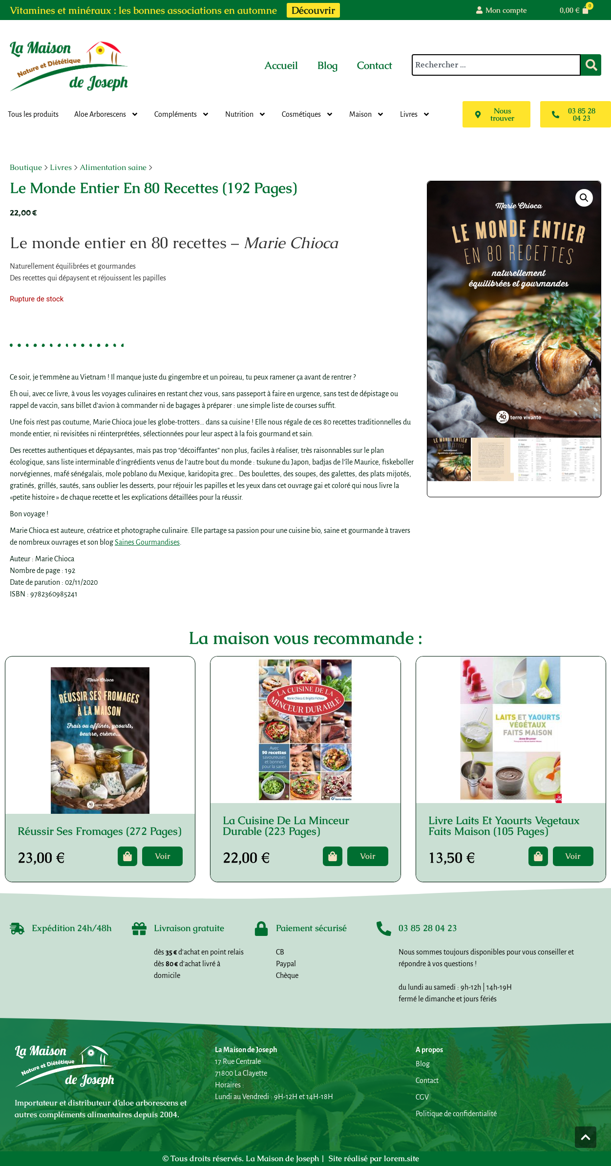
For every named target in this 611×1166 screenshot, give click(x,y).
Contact (374, 65)
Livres (415, 114)
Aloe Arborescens (106, 114)
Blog (327, 65)
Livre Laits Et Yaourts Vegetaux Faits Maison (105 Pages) (504, 825)
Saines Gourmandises (147, 542)
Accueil (281, 65)
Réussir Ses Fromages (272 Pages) (99, 831)
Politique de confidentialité (456, 1114)
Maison (366, 114)
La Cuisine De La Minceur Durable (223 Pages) (286, 825)
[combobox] (496, 65)
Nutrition (245, 114)
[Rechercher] (591, 65)
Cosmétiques (308, 114)
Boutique (26, 167)
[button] (584, 198)
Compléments (182, 114)
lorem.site (401, 1158)
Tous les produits (33, 114)
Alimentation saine (113, 167)
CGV (422, 1097)
